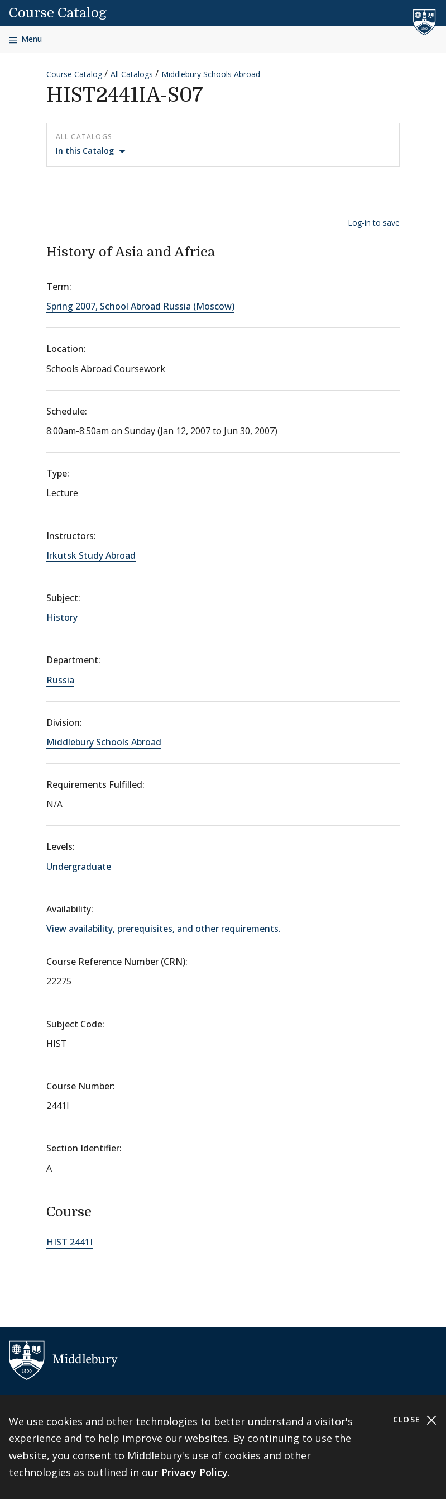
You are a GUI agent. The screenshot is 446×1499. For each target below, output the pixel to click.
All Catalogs (132, 74)
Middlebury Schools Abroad (210, 74)
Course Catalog (58, 13)
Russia (60, 680)
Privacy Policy (194, 1472)
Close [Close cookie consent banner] (415, 1420)
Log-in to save (374, 222)
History (62, 617)
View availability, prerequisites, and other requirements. (163, 928)
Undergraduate (78, 866)
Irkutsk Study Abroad (91, 555)
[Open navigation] (25, 39)
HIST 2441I (69, 1242)
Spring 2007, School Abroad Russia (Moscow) (140, 306)
